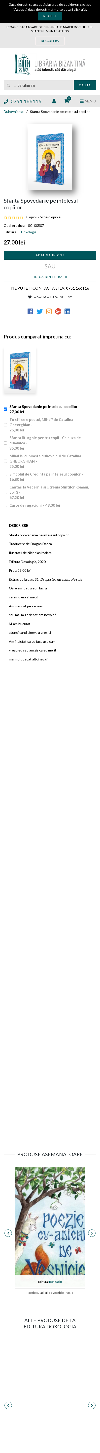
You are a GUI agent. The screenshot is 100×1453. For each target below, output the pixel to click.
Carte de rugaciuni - (34, 505)
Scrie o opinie (50, 217)
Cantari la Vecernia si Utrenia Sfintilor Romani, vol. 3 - (49, 492)
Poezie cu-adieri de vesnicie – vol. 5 (50, 1292)
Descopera (50, 41)
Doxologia (28, 232)
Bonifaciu (55, 1282)
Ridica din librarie (50, 277)
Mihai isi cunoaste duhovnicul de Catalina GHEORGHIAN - (45, 461)
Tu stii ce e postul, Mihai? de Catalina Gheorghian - (41, 425)
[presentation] (8, 1233)
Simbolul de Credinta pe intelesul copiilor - (46, 477)
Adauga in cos (50, 255)
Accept (50, 16)
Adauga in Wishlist (50, 297)
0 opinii (31, 217)
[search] (39, 85)
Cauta (85, 85)
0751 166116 (22, 101)
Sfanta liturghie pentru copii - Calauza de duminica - (45, 443)
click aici (80, 9)
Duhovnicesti (14, 111)
